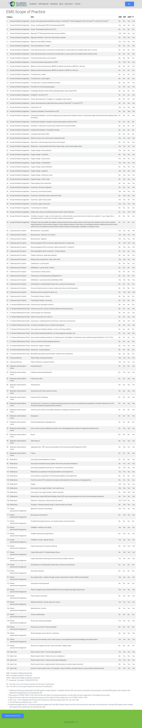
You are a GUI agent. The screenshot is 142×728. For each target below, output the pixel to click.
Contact (77, 4)
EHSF (76, 722)
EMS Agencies (43, 4)
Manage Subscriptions (12, 716)
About (61, 4)
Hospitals (32, 4)
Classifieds (54, 4)
